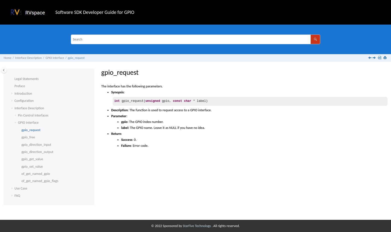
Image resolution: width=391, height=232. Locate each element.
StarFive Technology (197, 226)
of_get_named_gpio (35, 174)
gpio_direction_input (36, 145)
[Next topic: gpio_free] (374, 58)
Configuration (24, 101)
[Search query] (195, 39)
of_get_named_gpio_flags (39, 181)
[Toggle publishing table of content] (3, 70)
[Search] (315, 39)
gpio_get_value (32, 159)
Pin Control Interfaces (33, 115)
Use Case (20, 188)
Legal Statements (26, 79)
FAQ (17, 195)
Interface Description (28, 58)
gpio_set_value (32, 166)
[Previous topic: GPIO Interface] (370, 58)
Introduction (23, 93)
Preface (19, 86)
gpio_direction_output (37, 152)
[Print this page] (385, 58)
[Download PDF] (380, 58)
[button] (12, 79)
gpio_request (76, 58)
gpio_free (28, 137)
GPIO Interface (54, 58)
